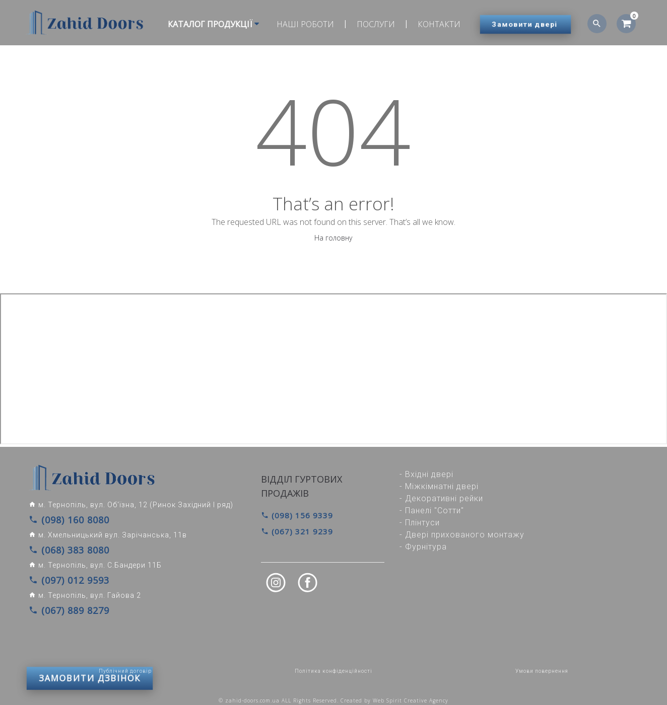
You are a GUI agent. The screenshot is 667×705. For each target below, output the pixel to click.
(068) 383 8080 (62, 547)
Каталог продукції (208, 24)
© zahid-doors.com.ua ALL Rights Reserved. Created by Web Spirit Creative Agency (333, 693)
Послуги (371, 24)
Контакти (434, 24)
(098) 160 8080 (62, 518)
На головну (333, 238)
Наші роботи (300, 24)
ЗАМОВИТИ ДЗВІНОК (90, 634)
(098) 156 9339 (294, 515)
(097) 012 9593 (62, 575)
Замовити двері (525, 24)
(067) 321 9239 (294, 530)
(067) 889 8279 (62, 603)
